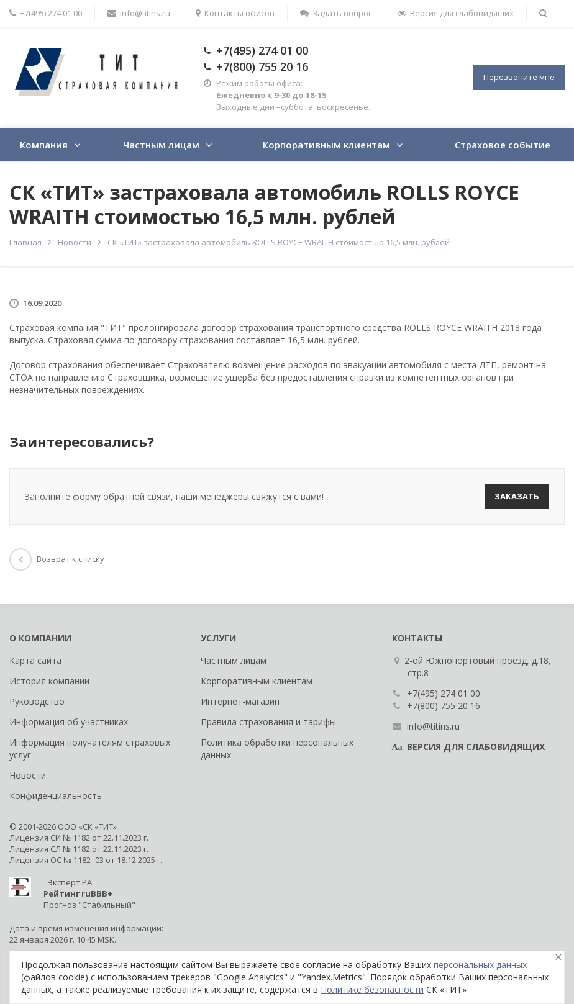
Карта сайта (35, 660)
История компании (49, 681)
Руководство (37, 701)
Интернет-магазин (240, 701)
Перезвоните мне (519, 77)
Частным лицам (161, 144)
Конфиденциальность (55, 796)
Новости (74, 242)
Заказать (516, 496)
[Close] (558, 957)
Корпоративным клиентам (326, 144)
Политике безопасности (372, 989)
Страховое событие (502, 144)
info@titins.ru (138, 13)
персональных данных (480, 964)
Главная (25, 242)
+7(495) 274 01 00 (262, 50)
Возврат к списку (56, 558)
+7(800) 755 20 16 (262, 66)
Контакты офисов (235, 13)
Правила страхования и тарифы (268, 722)
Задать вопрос (336, 13)
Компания (44, 144)
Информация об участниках (68, 722)
